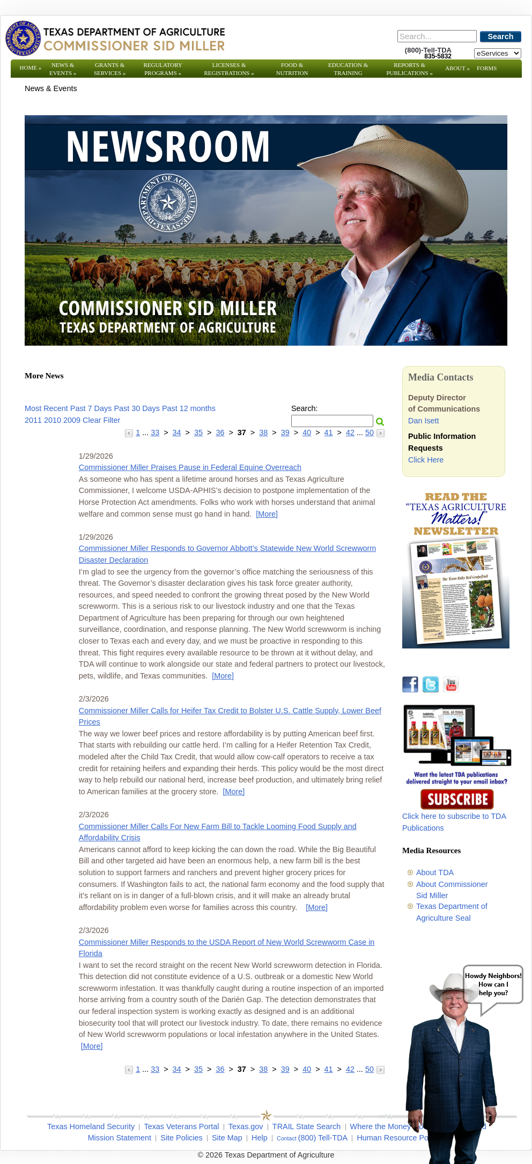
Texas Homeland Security (91, 1126)
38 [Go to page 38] (263, 432)
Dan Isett (423, 420)
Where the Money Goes (391, 1126)
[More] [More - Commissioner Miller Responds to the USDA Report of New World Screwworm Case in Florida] (92, 1046)
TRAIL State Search (306, 1126)
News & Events (62, 69)
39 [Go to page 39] (285, 432)
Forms (487, 68)
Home (31, 67)
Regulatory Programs (162, 69)
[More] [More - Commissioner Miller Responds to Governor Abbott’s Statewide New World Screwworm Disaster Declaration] (223, 675)
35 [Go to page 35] (198, 432)
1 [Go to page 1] (138, 432)
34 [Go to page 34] (177, 432)
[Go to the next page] (380, 432)
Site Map (227, 1137)
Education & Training (348, 69)
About (457, 68)
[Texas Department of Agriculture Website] (114, 38)
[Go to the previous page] (130, 432)
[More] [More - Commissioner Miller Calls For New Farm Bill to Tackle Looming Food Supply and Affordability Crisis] (317, 907)
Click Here (426, 460)
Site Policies (181, 1137)
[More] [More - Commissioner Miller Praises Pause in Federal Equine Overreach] (267, 514)
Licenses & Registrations (229, 69)
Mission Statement (119, 1137)
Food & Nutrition (292, 69)
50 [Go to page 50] (369, 432)
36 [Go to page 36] (220, 432)
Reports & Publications (409, 69)
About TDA (435, 872)
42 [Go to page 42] (350, 432)
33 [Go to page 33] (155, 432)
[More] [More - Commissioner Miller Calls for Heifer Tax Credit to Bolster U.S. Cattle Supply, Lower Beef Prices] (234, 791)
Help (260, 1137)
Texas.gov (245, 1126)
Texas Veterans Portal (181, 1126)
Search (501, 36)
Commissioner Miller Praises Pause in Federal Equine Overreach (190, 467)
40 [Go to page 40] (306, 432)
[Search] (437, 36)
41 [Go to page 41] (328, 432)
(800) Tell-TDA (323, 1137)
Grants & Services (109, 69)
